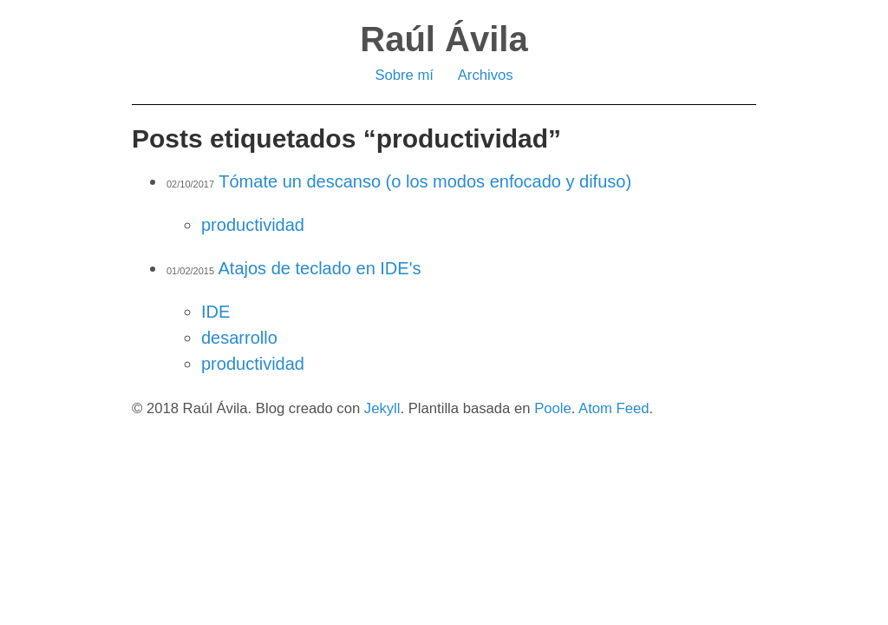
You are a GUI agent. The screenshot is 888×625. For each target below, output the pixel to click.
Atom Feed (613, 408)
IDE (215, 311)
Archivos (485, 75)
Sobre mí (404, 75)
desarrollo (239, 337)
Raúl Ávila (443, 39)
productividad (252, 224)
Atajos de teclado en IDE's (320, 268)
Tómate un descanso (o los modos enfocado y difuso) (425, 181)
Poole (552, 408)
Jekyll (382, 408)
